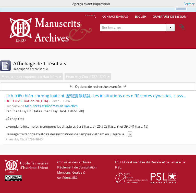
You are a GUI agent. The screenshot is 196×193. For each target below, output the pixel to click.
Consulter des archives (74, 162)
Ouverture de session (169, 16)
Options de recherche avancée (98, 86)
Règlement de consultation (76, 167)
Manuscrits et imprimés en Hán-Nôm (51, 106)
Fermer (188, 4)
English (140, 16)
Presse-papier (182, 27)
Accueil (90, 16)
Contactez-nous (115, 16)
